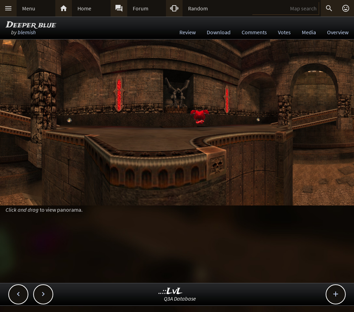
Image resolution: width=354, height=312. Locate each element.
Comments (254, 32)
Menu (28, 8)
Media (309, 32)
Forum (140, 8)
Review (187, 32)
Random (198, 8)
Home (84, 8)
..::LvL (170, 291)
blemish (27, 32)
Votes (284, 32)
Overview (337, 32)
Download (219, 32)
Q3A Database (180, 298)
